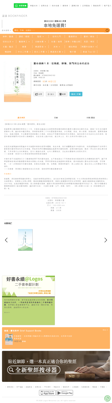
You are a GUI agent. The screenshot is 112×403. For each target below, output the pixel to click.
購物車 (65, 5)
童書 (24, 46)
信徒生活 (8, 41)
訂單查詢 (86, 5)
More (105, 330)
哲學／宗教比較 (72, 41)
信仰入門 (56, 36)
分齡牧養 (40, 41)
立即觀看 (75, 387)
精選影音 (40, 46)
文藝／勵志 (8, 46)
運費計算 (75, 5)
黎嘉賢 (41, 73)
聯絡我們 (97, 5)
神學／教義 (8, 36)
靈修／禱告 (89, 36)
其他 (56, 46)
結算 (63, 94)
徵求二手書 (76, 94)
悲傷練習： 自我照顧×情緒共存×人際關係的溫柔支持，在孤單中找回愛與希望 (43, 337)
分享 (38, 94)
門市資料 (47, 387)
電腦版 (94, 387)
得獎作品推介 (89, 46)
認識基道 (29, 387)
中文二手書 (24, 51)
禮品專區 (73, 46)
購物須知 (10, 387)
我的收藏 (55, 5)
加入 (51, 94)
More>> (7, 312)
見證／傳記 (89, 41)
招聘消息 (44, 5)
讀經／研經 (24, 36)
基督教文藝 (44, 71)
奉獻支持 (34, 5)
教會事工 (24, 41)
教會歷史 (73, 36)
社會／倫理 (56, 41)
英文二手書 (40, 51)
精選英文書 (56, 51)
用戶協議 (19, 387)
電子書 (73, 51)
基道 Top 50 (89, 51)
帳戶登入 (107, 5)
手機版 (102, 387)
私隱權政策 (85, 387)
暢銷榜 (8, 51)
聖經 (40, 36)
